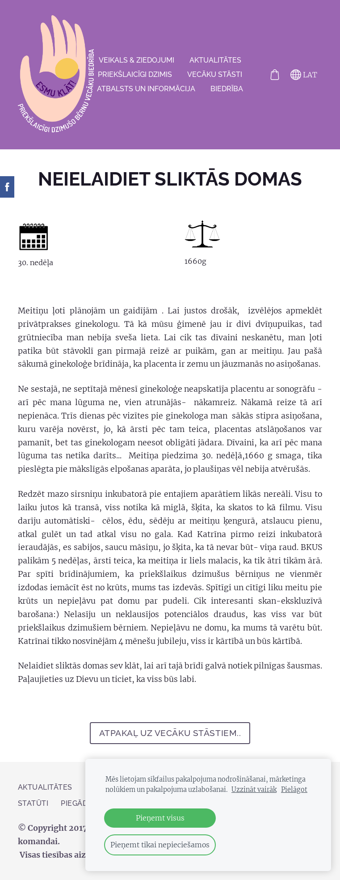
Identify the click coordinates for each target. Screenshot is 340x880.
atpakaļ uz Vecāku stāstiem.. (170, 733)
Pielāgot (294, 790)
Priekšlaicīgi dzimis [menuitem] (135, 74)
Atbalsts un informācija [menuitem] (146, 89)
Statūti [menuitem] (33, 803)
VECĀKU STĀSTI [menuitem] (214, 74)
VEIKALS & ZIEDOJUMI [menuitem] (136, 60)
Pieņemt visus (160, 817)
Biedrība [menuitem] (226, 89)
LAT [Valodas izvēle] (303, 74)
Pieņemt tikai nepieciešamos (160, 844)
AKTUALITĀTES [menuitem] (215, 60)
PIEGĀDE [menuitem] (76, 803)
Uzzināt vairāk (254, 790)
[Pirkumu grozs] (274, 74)
